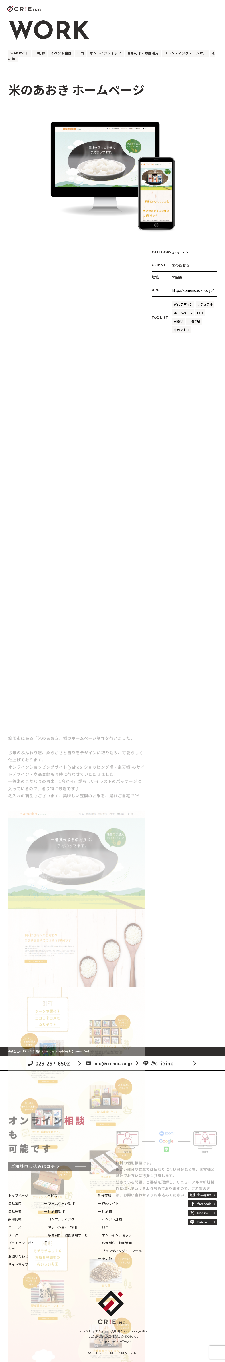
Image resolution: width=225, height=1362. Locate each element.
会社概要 (15, 1211)
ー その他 (105, 1258)
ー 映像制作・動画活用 (115, 1242)
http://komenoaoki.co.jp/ (193, 290)
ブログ (13, 1235)
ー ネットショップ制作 (61, 1227)
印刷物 (39, 53)
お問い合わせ (18, 1256)
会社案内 (15, 1203)
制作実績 (104, 1195)
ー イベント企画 (110, 1219)
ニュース (14, 1227)
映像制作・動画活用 (143, 53)
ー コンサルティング (59, 1219)
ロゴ (80, 53)
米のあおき (181, 330)
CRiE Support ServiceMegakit (113, 1341)
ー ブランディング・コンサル (120, 1250)
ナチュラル (205, 304)
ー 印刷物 (105, 1211)
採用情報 (15, 1219)
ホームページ (183, 313)
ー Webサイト (108, 1203)
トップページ (18, 1195)
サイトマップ (18, 1264)
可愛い (178, 321)
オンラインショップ (105, 53)
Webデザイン (183, 304)
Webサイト (19, 53)
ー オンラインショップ (115, 1235)
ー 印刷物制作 (54, 1211)
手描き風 (194, 321)
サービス (50, 1195)
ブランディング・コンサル (185, 53)
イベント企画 (61, 53)
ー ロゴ (103, 1227)
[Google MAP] (139, 1331)
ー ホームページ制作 (59, 1203)
